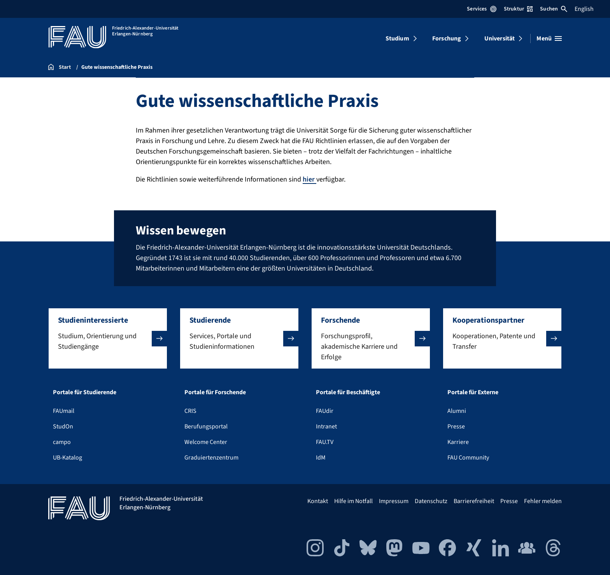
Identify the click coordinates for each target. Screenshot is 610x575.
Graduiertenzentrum (211, 457)
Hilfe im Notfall (353, 501)
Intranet (326, 426)
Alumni (456, 411)
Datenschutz (431, 501)
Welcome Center (205, 442)
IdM (321, 457)
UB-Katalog (67, 457)
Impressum (393, 501)
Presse (456, 426)
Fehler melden (543, 501)
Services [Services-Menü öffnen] (481, 9)
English (584, 9)
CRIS (190, 411)
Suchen (553, 9)
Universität (499, 38)
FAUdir (324, 411)
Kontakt (317, 501)
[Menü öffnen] (549, 38)
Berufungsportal (206, 426)
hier (309, 179)
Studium (397, 38)
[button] (107, 338)
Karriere (458, 442)
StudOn (63, 426)
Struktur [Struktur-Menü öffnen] (518, 9)
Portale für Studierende (84, 392)
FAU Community (468, 457)
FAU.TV (324, 442)
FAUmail (63, 411)
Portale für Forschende (215, 392)
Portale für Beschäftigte (348, 392)
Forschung (446, 38)
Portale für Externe (472, 392)
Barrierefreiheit (474, 501)
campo (62, 442)
